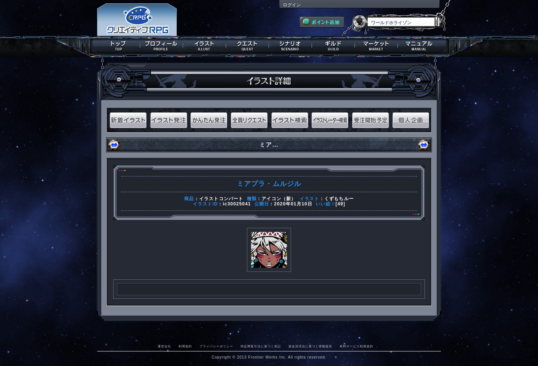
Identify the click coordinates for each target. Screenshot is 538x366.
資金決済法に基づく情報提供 (310, 346)
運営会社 (164, 346)
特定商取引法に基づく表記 (261, 346)
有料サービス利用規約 (356, 346)
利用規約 (185, 346)
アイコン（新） (279, 198)
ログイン (292, 4)
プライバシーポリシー (216, 346)
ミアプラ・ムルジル (269, 183)
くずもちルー (339, 198)
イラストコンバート (221, 198)
